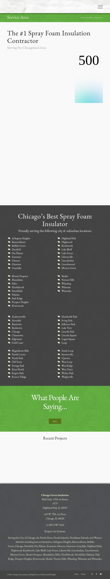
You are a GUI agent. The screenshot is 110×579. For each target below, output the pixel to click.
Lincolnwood (68, 264)
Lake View (67, 328)
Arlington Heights (21, 238)
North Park (17, 358)
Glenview (16, 264)
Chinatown (17, 335)
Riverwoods (18, 305)
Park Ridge (17, 298)
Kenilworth (67, 245)
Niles (14, 283)
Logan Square (68, 339)
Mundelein (17, 279)
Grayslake (16, 268)
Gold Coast (17, 342)
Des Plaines (17, 253)
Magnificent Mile (20, 350)
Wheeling (66, 283)
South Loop (67, 350)
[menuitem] (99, 6)
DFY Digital (52, 575)
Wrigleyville (67, 376)
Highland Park (69, 238)
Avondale (16, 320)
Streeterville (67, 354)
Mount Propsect (20, 276)
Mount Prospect (34, 554)
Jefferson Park (68, 324)
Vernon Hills (68, 279)
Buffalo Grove (19, 245)
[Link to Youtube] (101, 574)
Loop (64, 342)
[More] (55, 421)
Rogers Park (18, 373)
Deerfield (16, 249)
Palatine (16, 294)
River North (18, 369)
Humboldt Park (69, 316)
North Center (19, 354)
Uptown (66, 358)
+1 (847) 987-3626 (55, 525)
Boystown (17, 324)
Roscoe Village (19, 376)
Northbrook (18, 287)
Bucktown (17, 328)
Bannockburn (19, 242)
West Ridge (67, 365)
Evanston (16, 256)
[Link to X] (92, 574)
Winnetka (66, 291)
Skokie (65, 276)
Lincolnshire (68, 260)
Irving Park (67, 320)
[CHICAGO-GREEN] (22, 6)
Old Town (17, 361)
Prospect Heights (20, 302)
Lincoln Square (69, 335)
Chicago (16, 331)
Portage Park (18, 365)
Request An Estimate (55, 531)
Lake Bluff (67, 249)
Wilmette (66, 287)
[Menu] (99, 6)
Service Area (18, 17)
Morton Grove (69, 268)
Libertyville (67, 256)
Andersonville (19, 316)
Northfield (17, 291)
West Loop (67, 361)
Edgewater (17, 339)
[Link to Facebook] (96, 574)
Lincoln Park (68, 331)
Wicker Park (68, 373)
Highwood (67, 242)
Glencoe (16, 260)
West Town (67, 369)
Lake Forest (67, 253)
